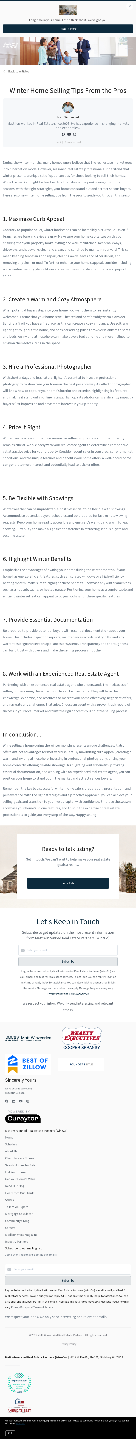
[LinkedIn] (13, 1101)
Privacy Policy (68, 1344)
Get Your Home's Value (20, 1179)
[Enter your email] (71, 950)
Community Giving (17, 1221)
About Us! (11, 1151)
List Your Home (15, 1172)
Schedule (11, 1144)
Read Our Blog (14, 1186)
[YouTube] (20, 1101)
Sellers (9, 1200)
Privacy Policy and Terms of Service (68, 994)
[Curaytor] (23, 1122)
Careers (10, 1228)
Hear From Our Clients (20, 1193)
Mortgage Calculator (19, 1214)
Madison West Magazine (21, 1235)
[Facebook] (6, 1101)
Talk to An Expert (16, 1207)
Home (9, 1137)
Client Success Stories (19, 1158)
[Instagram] (27, 1101)
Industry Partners (16, 1242)
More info (20, 1423)
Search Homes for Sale (20, 1165)
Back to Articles (18, 71)
